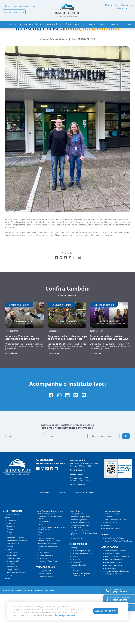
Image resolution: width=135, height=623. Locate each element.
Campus (10, 558)
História (7, 546)
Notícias (14, 33)
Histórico (108, 545)
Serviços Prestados (13, 598)
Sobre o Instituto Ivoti (12, 543)
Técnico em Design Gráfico (80, 545)
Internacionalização (112, 540)
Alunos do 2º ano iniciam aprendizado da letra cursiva (22, 366)
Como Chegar (76, 499)
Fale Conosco (45, 521)
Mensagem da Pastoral (46, 567)
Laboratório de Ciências (15, 566)
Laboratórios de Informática (17, 569)
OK (126, 465)
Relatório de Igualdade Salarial (49, 569)
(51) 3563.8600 (44, 489)
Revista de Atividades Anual (47, 575)
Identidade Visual (44, 550)
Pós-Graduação (72, 24)
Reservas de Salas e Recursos (115, 579)
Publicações (11, 592)
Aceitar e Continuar (105, 611)
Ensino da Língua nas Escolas (116, 548)
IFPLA (72, 597)
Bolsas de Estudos (112, 542)
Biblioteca (8, 578)
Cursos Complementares (79, 559)
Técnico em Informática (78, 548)
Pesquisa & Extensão (95, 24)
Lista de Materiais (76, 567)
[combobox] (105, 465)
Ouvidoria (63, 521)
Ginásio (9, 561)
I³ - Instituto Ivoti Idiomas (114, 567)
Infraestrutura (12, 595)
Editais (40, 561)
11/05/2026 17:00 (11, 359)
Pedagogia (76, 588)
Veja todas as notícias (67, 324)
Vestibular (107, 554)
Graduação (54, 24)
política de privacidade (64, 615)
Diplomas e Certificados (46, 542)
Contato (128, 24)
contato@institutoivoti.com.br (52, 492)
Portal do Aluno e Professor (19, 6)
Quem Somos (77, 599)
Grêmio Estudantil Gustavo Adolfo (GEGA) (50, 546)
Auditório (10, 563)
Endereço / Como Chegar (48, 590)
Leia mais (9, 382)
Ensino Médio (75, 540)
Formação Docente (77, 542)
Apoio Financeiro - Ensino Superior (50, 540)
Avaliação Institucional (111, 557)
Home (109, 5)
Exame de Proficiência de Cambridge (118, 570)
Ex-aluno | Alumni (14, 12)
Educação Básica (34, 24)
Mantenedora (10, 552)
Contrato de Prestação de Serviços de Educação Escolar (51, 557)
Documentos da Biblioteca (16, 601)
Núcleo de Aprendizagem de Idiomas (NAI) (83, 563)
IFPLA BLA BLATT (111, 551)
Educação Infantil (44, 599)
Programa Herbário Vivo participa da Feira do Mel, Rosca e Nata (67, 366)
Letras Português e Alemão (82, 582)
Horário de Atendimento (85, 521)
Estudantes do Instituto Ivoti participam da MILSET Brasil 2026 (109, 366)
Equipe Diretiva (10, 549)
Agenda (40, 553)
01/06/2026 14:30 (54, 359)
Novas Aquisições (13, 590)
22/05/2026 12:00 (96, 359)
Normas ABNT (12, 584)
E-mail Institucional (112, 582)
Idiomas (115, 24)
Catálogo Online (12, 581)
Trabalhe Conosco (46, 584)
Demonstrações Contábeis (47, 572)
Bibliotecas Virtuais (13, 587)
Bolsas (40, 564)
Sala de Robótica (13, 572)
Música (75, 585)
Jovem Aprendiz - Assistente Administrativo (80, 555)
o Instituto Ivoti (12, 24)
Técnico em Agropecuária (79, 551)
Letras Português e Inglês (81, 579)
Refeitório (10, 575)
